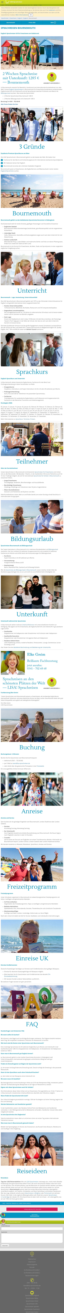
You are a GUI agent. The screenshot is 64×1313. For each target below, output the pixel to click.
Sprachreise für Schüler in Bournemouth (46, 476)
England (25, 18)
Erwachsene (13, 18)
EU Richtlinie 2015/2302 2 (32, 1273)
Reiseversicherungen (32, 1275)
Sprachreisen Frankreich (32, 1309)
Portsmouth (48, 1193)
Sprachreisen (4, 18)
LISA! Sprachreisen (32, 1182)
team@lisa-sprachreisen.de (21, 763)
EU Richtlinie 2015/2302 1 (32, 1270)
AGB (32, 1256)
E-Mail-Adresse (5, 1226)
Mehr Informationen (22, 15)
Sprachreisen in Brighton (33, 1193)
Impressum (32, 1262)
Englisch (20, 18)
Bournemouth (11, 22)
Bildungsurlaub (5, 93)
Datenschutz (32, 1259)
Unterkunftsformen (28, 625)
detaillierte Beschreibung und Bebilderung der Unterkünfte (31, 647)
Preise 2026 (32, 22)
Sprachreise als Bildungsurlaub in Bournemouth (21, 570)
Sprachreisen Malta (32, 1298)
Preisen (32, 419)
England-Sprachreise (7, 171)
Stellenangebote (32, 1264)
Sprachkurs (19, 419)
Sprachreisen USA (32, 1304)
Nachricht (4, 1232)
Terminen (27, 419)
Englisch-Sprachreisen (16, 89)
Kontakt (32, 1267)
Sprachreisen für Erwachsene (44, 472)
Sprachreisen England (32, 1295)
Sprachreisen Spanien (32, 1306)
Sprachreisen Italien (32, 1312)
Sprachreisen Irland (32, 1301)
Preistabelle (40, 766)
